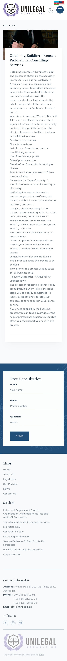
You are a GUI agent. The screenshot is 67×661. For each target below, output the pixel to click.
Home (6, 470)
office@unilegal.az (21, 608)
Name (13, 384)
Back (9, 25)
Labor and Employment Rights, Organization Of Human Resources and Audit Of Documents (26, 515)
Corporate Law (11, 555)
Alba (41, 654)
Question (15, 416)
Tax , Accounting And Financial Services (26, 523)
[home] (24, 9)
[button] (60, 10)
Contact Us (9, 494)
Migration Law (12, 527)
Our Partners (10, 484)
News (6, 489)
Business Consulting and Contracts (23, 550)
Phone (13, 400)
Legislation (9, 479)
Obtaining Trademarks (16, 537)
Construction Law (13, 532)
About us (8, 474)
